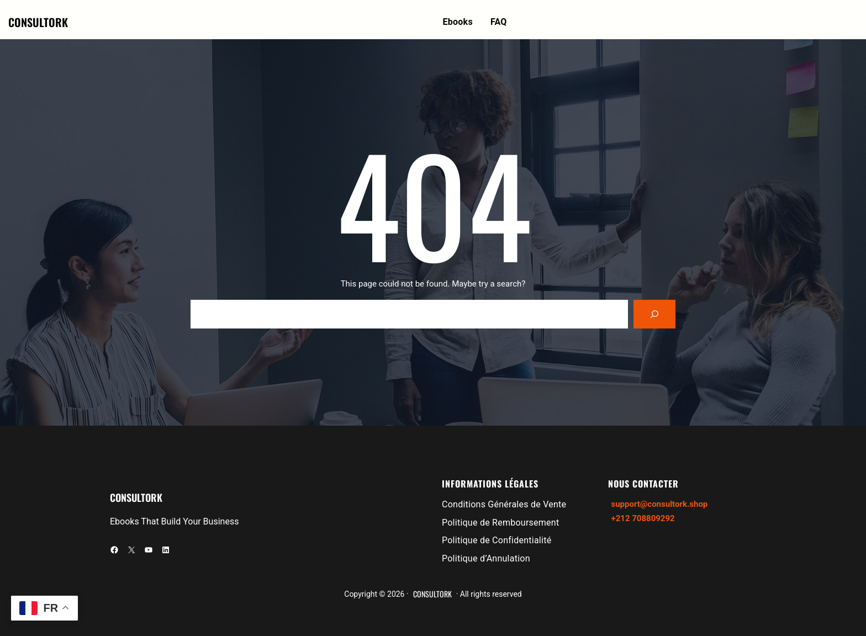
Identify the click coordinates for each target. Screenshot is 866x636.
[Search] (654, 314)
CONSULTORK (38, 22)
